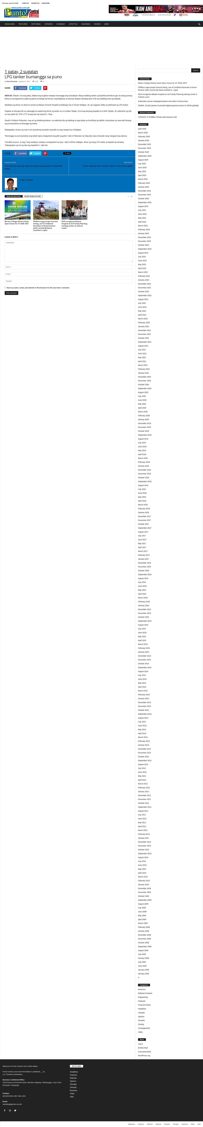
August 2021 (143, 346)
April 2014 (142, 687)
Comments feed (144, 1052)
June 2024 (142, 214)
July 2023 (142, 257)
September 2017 (144, 528)
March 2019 (143, 458)
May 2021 (142, 357)
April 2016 (142, 594)
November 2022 (144, 288)
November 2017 (144, 520)
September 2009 (144, 900)
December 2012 (144, 749)
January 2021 (143, 373)
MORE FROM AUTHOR (32, 196)
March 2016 (143, 598)
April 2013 (142, 733)
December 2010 (144, 842)
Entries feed (143, 1048)
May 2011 (142, 822)
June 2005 (142, 966)
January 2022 (143, 326)
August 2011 (143, 811)
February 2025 (144, 183)
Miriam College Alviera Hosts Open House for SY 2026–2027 (17, 222)
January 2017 (143, 559)
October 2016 (143, 571)
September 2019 (144, 435)
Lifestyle (141, 1013)
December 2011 (144, 795)
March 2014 (143, 691)
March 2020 (143, 412)
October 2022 (143, 292)
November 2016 (144, 567)
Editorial (73, 1078)
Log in (140, 1044)
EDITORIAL (36, 24)
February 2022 (144, 323)
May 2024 (142, 218)
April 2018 (142, 501)
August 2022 (143, 299)
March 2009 (143, 923)
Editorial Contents (145, 993)
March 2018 (143, 505)
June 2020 (142, 400)
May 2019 (142, 450)
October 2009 (143, 896)
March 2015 (143, 644)
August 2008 (143, 950)
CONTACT (25, 3)
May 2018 (142, 497)
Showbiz (141, 1020)
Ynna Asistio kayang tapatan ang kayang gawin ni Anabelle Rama (33, 167)
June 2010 (142, 865)
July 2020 (142, 396)
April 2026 (142, 129)
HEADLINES (10, 24)
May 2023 (142, 264)
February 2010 (144, 881)
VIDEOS (97, 24)
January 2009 (143, 931)
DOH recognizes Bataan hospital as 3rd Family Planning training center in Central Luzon (74, 224)
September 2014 (144, 667)
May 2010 (142, 869)
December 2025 (144, 144)
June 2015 (142, 633)
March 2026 (143, 133)
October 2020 (143, 385)
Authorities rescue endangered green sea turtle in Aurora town (163, 101)
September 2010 (144, 853)
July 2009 (142, 908)
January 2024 (143, 233)
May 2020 (142, 404)
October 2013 (143, 710)
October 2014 (143, 664)
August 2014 (143, 671)
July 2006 (142, 954)
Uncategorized (144, 1028)
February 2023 (144, 276)
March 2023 (143, 272)
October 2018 (143, 478)
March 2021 (143, 365)
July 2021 (142, 350)
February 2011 (144, 834)
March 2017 (143, 551)
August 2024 (143, 206)
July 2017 (142, 536)
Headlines (142, 1009)
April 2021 (142, 361)
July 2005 (142, 962)
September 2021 (144, 342)
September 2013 (144, 714)
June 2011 (142, 819)
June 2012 (142, 772)
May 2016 (142, 590)
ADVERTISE (35, 3)
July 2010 (142, 861)
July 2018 (142, 489)
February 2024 (144, 230)
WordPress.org (144, 1056)
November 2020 (144, 381)
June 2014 (142, 679)
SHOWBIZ (60, 24)
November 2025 (144, 148)
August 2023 (143, 253)
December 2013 (144, 702)
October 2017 (143, 524)
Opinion (141, 1017)
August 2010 (143, 857)
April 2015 (142, 640)
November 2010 (144, 846)
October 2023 (143, 245)
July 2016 (142, 582)
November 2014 (144, 660)
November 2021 (144, 334)
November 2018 (144, 474)
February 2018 (144, 509)
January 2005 (143, 970)
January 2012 (143, 791)
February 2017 (144, 555)
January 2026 (143, 140)
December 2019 (144, 423)
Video (140, 1032)
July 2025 (142, 164)
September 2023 (144, 249)
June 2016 (142, 586)
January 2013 (143, 745)
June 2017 (142, 540)
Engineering (143, 997)
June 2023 (142, 261)
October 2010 (143, 850)
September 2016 (144, 574)
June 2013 (142, 726)
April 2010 (142, 873)
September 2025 (144, 156)
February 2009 (144, 927)
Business (141, 989)
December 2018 (144, 470)
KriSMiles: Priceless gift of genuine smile (163, 117)
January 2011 (143, 838)
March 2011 (143, 830)
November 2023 (144, 241)
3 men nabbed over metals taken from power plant (107, 166)
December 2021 (144, 330)
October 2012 (143, 757)
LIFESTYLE (73, 24)
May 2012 (142, 776)
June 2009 (142, 912)
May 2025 (142, 171)
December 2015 (144, 609)
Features (73, 1075)
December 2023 (144, 237)
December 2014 (144, 656)
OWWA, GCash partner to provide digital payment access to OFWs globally (168, 106)
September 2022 (144, 295)
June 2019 (142, 447)
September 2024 (144, 202)
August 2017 (143, 532)
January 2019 (143, 466)
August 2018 (143, 485)
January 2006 (143, 958)
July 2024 (142, 210)
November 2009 (144, 892)
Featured (141, 1001)
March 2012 (143, 784)
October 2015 (143, 617)
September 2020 (144, 388)
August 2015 (143, 625)
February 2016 (144, 602)
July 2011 (142, 815)
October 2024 (143, 199)
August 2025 (143, 160)
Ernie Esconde (12, 81)
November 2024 (144, 195)
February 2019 (144, 462)
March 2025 (143, 179)
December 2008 (144, 935)
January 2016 (143, 605)
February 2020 (144, 416)
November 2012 (144, 753)
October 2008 (143, 943)
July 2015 (142, 629)
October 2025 (143, 152)
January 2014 (143, 698)
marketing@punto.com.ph (12, 1104)
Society (141, 1024)
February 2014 (144, 695)
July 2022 (142, 303)
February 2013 (144, 741)
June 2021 (142, 354)
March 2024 (143, 226)
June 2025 (142, 168)
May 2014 (142, 683)
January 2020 (143, 419)
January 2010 (143, 884)
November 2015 (144, 613)
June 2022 (142, 307)
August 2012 (143, 764)
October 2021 (143, 338)
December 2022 (144, 284)
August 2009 (143, 904)
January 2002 (143, 974)
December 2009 (144, 888)
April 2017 (142, 547)
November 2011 (144, 799)
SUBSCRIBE (45, 3)
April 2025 (142, 175)
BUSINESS (86, 24)
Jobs (72, 1097)
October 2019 (143, 431)
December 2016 (144, 563)
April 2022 (142, 315)
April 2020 (142, 408)
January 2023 (143, 280)
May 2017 (142, 543)
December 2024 (144, 191)
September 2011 (144, 807)
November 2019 (144, 427)
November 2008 (144, 939)
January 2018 (143, 512)
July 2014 (142, 675)
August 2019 (143, 439)
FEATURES (23, 24)
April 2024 (142, 222)
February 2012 (144, 788)
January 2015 (143, 652)
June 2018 (142, 493)
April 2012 (142, 780)
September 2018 (144, 481)
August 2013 (143, 718)
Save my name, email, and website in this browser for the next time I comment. (38, 288)
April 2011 (142, 826)
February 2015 (144, 648)
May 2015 (142, 636)
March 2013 (143, 737)
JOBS (106, 24)
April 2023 (142, 268)
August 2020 (143, 392)
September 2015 (144, 621)
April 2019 (142, 454)
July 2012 (142, 768)
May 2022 (142, 311)
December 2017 (144, 516)
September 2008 (144, 946)
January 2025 (143, 187)
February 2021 (144, 369)
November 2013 (144, 706)
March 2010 (143, 877)
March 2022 (143, 319)
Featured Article (144, 1005)
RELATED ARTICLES (14, 196)
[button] (199, 24)
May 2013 (142, 729)
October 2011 (143, 803)
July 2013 (142, 722)
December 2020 (144, 377)
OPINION (49, 24)
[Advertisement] (101, 46)
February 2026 (144, 137)
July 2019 (142, 443)
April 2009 (142, 919)
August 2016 (143, 578)
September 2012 (144, 760)
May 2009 (142, 915)
